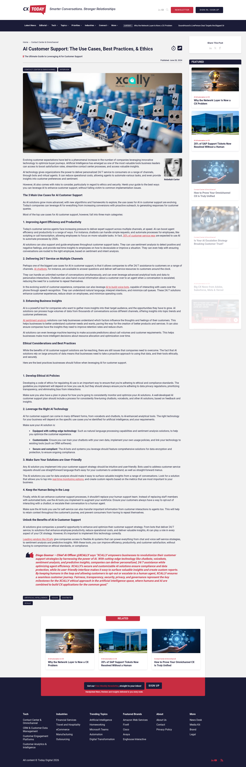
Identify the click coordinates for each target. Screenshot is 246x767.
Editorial (43, 25)
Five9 (126, 724)
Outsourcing (63, 739)
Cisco (126, 729)
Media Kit (195, 724)
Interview (64, 69)
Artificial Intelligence (36, 598)
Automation (96, 734)
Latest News (30, 25)
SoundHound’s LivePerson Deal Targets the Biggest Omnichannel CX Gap (208, 26)
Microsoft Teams (99, 729)
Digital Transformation (102, 739)
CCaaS (55, 598)
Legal (193, 734)
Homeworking (97, 724)
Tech (54, 25)
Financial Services (66, 719)
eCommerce (62, 729)
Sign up (154, 685)
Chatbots (66, 598)
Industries (90, 25)
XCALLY (28, 603)
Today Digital (45, 760)
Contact (160, 724)
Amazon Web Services (135, 719)
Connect (103, 25)
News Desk (196, 719)
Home (25, 42)
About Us (161, 719)
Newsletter (182, 10)
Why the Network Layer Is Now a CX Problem (152, 26)
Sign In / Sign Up (209, 10)
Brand (193, 729)
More (114, 25)
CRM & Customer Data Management (35, 729)
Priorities (77, 25)
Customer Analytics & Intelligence (35, 746)
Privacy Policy (164, 729)
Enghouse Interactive (134, 739)
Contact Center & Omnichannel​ (40, 69)
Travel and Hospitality (68, 724)
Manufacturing (64, 734)
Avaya (126, 734)
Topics (64, 25)
